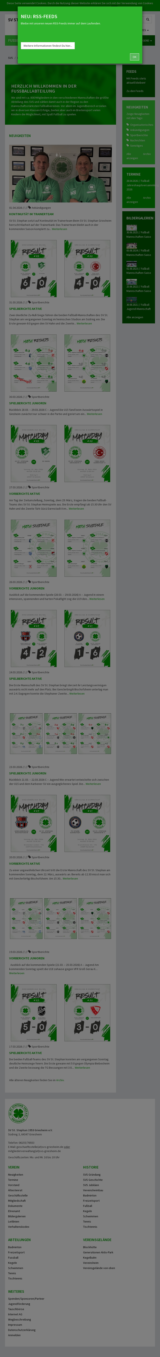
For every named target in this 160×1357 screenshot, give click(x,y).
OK (134, 57)
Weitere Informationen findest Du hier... (48, 46)
